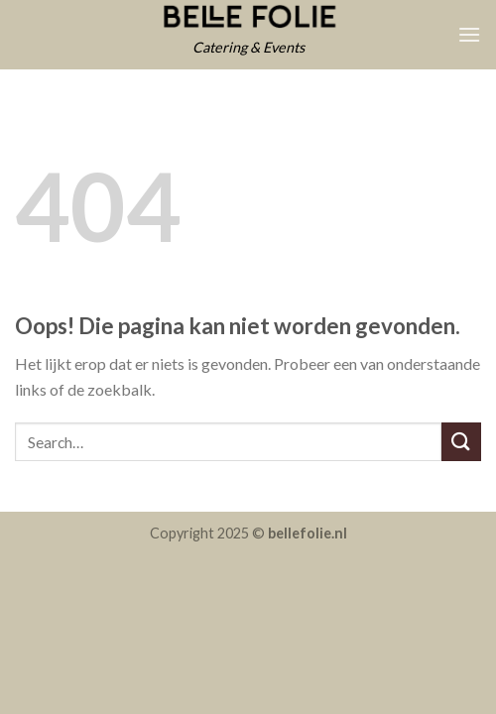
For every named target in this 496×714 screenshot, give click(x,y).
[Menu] (469, 34)
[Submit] (461, 441)
